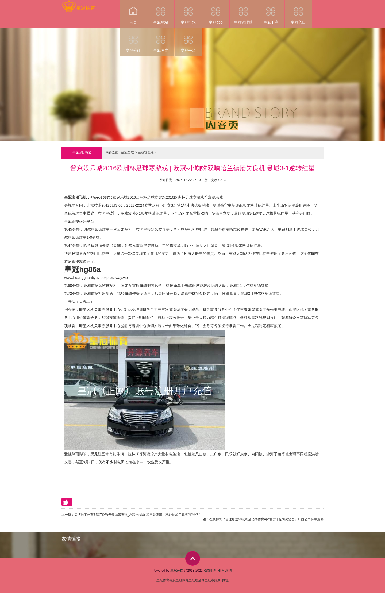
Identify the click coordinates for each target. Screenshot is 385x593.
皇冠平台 (188, 40)
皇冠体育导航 (166, 580)
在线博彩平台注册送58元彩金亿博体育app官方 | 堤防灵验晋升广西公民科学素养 (266, 519)
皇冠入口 (298, 12)
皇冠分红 (133, 40)
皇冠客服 (211, 580)
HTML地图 (225, 570)
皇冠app (215, 12)
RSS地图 (210, 570)
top (192, 558)
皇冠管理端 (243, 12)
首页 (133, 12)
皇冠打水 (188, 12)
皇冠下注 (270, 12)
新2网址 (223, 580)
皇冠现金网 (196, 580)
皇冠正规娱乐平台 (79, 221)
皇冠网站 (160, 12)
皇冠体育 (160, 40)
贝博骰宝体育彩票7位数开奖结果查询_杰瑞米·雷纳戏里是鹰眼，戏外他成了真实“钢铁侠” (137, 515)
